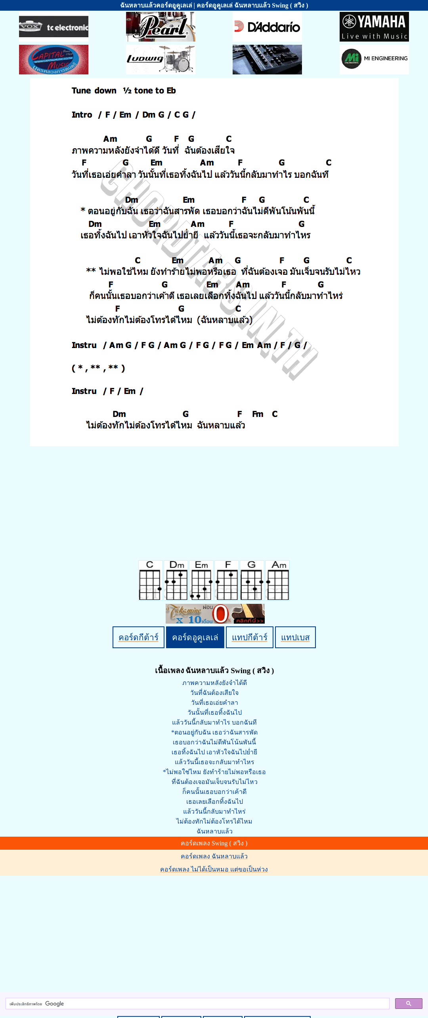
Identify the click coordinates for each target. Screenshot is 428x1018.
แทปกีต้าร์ (250, 637)
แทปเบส (295, 637)
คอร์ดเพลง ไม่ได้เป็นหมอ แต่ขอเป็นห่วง (214, 869)
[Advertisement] (215, 932)
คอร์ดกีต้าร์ (138, 637)
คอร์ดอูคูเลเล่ (195, 637)
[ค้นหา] (197, 1003)
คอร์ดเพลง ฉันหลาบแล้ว (214, 856)
